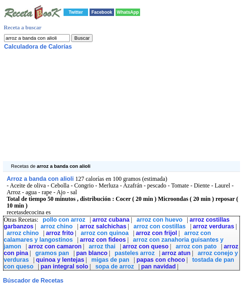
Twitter (76, 12)
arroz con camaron (54, 246)
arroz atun (176, 253)
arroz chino (56, 226)
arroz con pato (196, 246)
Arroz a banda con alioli (40, 179)
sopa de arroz (114, 266)
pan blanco (91, 253)
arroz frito (60, 233)
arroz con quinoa (105, 233)
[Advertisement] (121, 109)
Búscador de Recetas (33, 280)
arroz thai (102, 246)
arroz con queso (146, 246)
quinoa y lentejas (60, 260)
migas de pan (110, 260)
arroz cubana (111, 219)
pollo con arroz (64, 219)
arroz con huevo (160, 219)
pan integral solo (64, 266)
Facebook (101, 12)
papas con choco (160, 260)
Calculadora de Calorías (38, 46)
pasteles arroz (135, 253)
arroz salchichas (103, 226)
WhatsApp (128, 12)
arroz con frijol (156, 233)
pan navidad (158, 266)
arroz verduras (213, 226)
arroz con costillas (159, 226)
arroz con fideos (103, 240)
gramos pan (52, 253)
